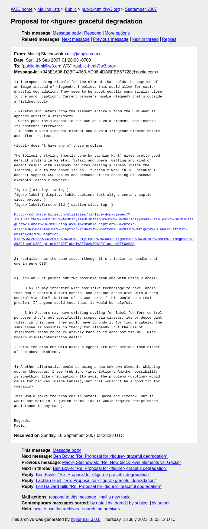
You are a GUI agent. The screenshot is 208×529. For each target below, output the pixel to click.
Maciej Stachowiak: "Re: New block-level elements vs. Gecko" (121, 462)
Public (71, 9)
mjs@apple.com (82, 54)
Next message (76, 39)
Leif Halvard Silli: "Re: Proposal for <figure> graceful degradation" (98, 486)
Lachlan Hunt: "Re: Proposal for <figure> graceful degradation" (96, 480)
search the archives (101, 509)
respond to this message (72, 497)
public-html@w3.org (101, 9)
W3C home (21, 9)
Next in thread (145, 39)
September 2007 (141, 9)
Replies (169, 39)
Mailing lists (48, 9)
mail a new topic (115, 497)
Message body (67, 33)
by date (97, 503)
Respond (93, 33)
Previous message (111, 39)
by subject (138, 503)
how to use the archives (56, 509)
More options (117, 33)
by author (161, 503)
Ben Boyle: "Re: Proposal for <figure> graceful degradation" (110, 456)
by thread (117, 503)
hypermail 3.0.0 (85, 519)
